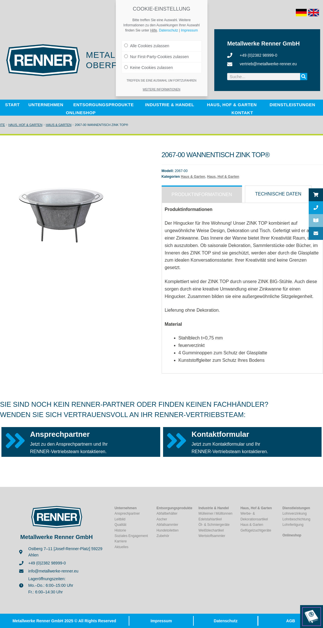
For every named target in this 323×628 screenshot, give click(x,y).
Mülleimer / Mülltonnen (216, 514)
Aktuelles (121, 547)
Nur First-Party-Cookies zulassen (156, 56)
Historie (120, 530)
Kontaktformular (220, 434)
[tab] (202, 194)
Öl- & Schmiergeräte (214, 525)
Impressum (161, 621)
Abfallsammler (167, 525)
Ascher (161, 519)
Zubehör (162, 536)
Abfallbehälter (166, 514)
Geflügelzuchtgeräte (255, 530)
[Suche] (303, 76)
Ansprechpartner (60, 434)
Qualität (120, 525)
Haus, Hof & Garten (25, 125)
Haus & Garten (59, 125)
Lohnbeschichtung (296, 519)
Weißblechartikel (211, 530)
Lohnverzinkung (294, 514)
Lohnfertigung (292, 525)
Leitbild (119, 519)
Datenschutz (225, 621)
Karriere (120, 541)
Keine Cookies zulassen (148, 67)
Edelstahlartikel (210, 519)
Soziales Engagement (131, 536)
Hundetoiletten (167, 530)
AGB (290, 621)
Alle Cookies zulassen (146, 46)
